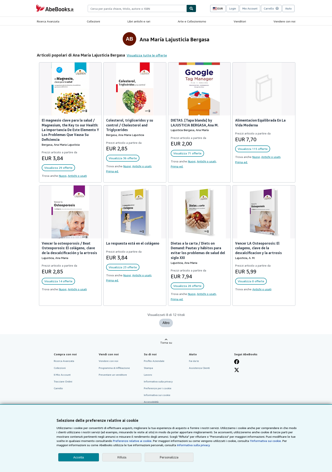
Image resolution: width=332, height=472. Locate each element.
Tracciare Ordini (63, 381)
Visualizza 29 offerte (58, 167)
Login (232, 8)
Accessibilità (151, 401)
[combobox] (137, 8)
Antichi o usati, (142, 166)
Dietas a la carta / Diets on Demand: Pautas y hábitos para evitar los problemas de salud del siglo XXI (198, 250)
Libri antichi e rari (139, 21)
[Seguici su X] (236, 370)
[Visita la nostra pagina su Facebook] (236, 361)
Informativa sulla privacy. (193, 445)
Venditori (240, 21)
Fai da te (194, 361)
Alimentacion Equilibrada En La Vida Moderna (260, 122)
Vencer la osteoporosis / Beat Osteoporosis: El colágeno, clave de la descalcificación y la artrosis (69, 248)
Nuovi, (63, 175)
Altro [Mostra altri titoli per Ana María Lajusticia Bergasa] (166, 323)
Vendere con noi (284, 21)
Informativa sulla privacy (158, 381)
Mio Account (249, 8)
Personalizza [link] (169, 457)
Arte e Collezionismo (192, 21)
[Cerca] (191, 8)
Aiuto (288, 8)
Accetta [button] (78, 457)
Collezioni (93, 21)
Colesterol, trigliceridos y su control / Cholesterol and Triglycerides (129, 125)
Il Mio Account (62, 374)
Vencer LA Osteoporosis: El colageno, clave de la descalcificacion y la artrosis (258, 248)
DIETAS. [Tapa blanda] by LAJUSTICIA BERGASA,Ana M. (194, 122)
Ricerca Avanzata (48, 21)
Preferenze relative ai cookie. (132, 441)
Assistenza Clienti (199, 368)
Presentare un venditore (113, 374)
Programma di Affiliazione (114, 368)
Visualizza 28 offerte (187, 286)
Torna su (166, 342)
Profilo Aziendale (154, 361)
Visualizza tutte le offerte (147, 55)
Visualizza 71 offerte (187, 153)
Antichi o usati (77, 175)
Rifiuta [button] (121, 457)
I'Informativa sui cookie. (266, 441)
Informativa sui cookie (157, 395)
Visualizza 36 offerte (123, 158)
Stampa (148, 368)
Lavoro (148, 374)
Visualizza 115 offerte (253, 149)
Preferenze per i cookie (157, 388)
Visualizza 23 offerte (123, 267)
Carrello (58, 388)
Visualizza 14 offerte (58, 281)
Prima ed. (112, 171)
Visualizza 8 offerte (251, 281)
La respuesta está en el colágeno (132, 243)
